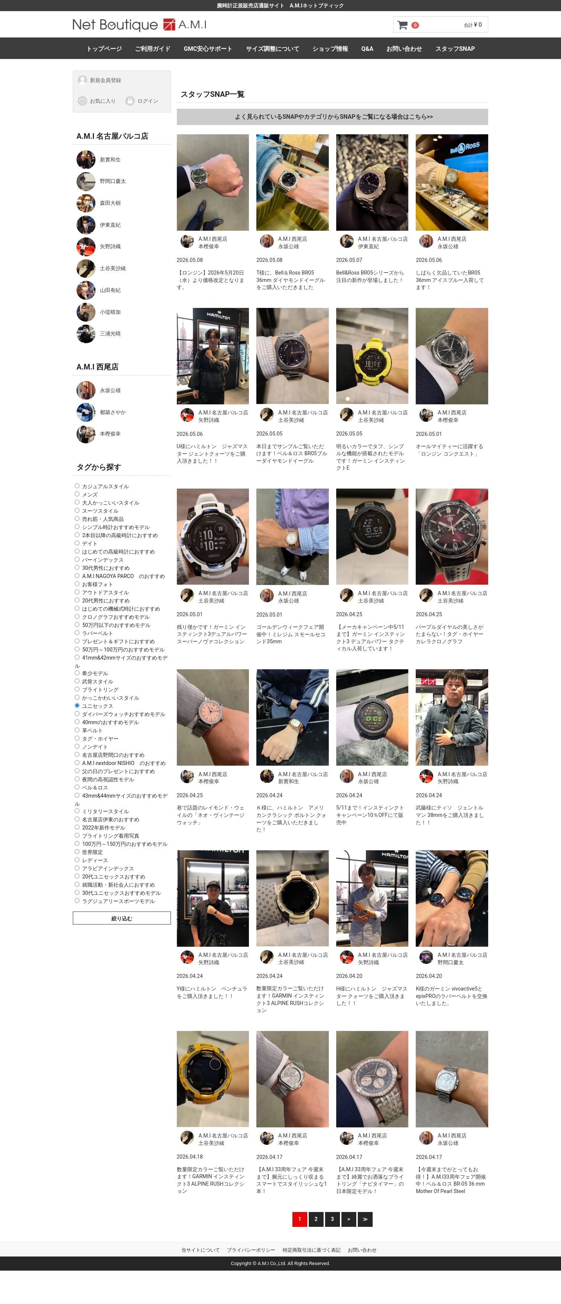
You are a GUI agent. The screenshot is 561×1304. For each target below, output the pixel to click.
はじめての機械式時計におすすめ (121, 609)
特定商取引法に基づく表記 (312, 1250)
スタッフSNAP (455, 48)
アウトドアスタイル (105, 592)
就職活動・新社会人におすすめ (118, 884)
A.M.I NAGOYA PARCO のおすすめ (123, 576)
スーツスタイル (100, 511)
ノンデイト (95, 747)
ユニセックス (97, 706)
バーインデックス (103, 560)
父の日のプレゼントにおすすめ (118, 771)
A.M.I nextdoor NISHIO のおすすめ (123, 763)
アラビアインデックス (108, 868)
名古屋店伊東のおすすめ (110, 819)
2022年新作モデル (103, 827)
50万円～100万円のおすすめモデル (123, 650)
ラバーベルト (97, 633)
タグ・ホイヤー (100, 739)
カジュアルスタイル (105, 486)
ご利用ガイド (153, 48)
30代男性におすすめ (106, 568)
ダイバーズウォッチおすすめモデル (123, 714)
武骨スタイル (97, 681)
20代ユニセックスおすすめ (113, 876)
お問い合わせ (404, 48)
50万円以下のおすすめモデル (116, 625)
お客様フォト (97, 584)
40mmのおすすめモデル (110, 722)
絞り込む (121, 918)
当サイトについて (200, 1250)
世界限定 (92, 852)
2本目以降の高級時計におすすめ (120, 535)
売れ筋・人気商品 (103, 519)
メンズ (90, 494)
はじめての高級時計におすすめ (118, 552)
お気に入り (96, 100)
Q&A (367, 48)
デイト (90, 543)
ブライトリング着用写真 (110, 835)
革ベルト (92, 730)
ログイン (141, 100)
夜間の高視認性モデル (108, 779)
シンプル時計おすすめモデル (116, 527)
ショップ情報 (330, 48)
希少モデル (95, 673)
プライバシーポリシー (251, 1250)
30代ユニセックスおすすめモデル (121, 893)
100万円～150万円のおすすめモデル (124, 844)
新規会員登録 (99, 80)
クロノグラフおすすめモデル (116, 617)
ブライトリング (100, 690)
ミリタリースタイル (105, 811)
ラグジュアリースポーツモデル (118, 901)
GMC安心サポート (208, 48)
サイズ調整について (272, 48)
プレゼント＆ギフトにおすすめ (118, 641)
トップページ (104, 48)
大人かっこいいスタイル (110, 503)
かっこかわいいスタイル (110, 698)
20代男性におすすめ (106, 601)
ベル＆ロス (95, 788)
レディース (95, 860)
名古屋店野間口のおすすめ (113, 755)
